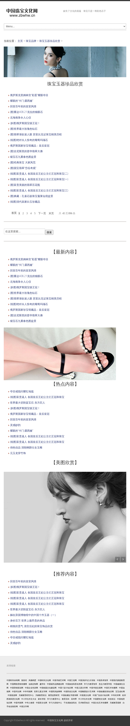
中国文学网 (24, 706)
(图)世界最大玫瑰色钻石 (23, 128)
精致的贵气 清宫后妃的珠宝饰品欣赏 (31, 626)
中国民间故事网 (55, 691)
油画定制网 (33, 684)
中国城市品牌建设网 (55, 684)
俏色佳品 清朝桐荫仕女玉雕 (26, 447)
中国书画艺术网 (59, 680)
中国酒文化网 (85, 695)
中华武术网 (115, 695)
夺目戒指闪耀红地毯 (22, 391)
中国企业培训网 (31, 687)
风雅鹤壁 (32, 680)
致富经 (24, 680)
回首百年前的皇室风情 (23, 106)
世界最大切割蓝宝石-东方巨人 (27, 402)
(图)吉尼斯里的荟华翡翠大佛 (26, 151)
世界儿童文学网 (40, 691)
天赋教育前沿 (41, 695)
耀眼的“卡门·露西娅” (21, 100)
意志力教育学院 (105, 684)
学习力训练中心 (55, 702)
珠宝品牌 (31, 41)
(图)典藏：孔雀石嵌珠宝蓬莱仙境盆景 (31, 196)
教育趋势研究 (53, 695)
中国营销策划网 (16, 687)
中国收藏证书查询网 (69, 695)
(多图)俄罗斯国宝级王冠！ (25, 123)
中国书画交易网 (96, 687)
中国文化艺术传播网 (99, 702)
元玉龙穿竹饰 (18, 453)
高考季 (74, 699)
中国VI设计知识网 (65, 687)
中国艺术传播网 (110, 687)
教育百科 (65, 699)
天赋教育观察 (115, 702)
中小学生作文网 (84, 699)
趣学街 (42, 684)
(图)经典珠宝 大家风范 (23, 162)
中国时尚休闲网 (13, 680)
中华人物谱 (29, 702)
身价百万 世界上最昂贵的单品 (27, 620)
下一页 (42, 213)
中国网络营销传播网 (18, 684)
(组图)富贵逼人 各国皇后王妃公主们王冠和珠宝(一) (39, 179)
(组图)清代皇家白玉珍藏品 (25, 201)
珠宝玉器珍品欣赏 (49, 41)
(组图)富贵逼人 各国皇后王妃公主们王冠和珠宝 (37, 397)
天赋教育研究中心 (26, 695)
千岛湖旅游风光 (70, 702)
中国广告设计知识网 (101, 695)
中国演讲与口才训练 (86, 680)
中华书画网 (27, 691)
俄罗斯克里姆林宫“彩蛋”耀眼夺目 (29, 95)
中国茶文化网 (41, 702)
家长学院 (41, 699)
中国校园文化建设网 (48, 687)
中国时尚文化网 (44, 680)
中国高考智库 (102, 680)
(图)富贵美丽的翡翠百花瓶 (25, 185)
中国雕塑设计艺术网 (86, 691)
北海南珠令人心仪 (20, 117)
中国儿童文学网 (81, 687)
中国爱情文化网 (99, 699)
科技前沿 (111, 699)
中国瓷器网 (12, 695)
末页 (51, 213)
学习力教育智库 (90, 684)
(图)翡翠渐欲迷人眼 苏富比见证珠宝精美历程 (36, 134)
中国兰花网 (72, 680)
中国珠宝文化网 (55, 720)
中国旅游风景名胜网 (73, 684)
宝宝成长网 (120, 691)
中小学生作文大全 (28, 699)
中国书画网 (18, 702)
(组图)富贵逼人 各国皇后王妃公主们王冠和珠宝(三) (39, 190)
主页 (20, 41)
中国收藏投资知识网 (105, 691)
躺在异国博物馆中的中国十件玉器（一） (33, 615)
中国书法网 (16, 691)
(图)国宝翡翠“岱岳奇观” (23, 168)
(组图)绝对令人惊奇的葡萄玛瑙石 (29, 140)
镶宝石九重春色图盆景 (23, 157)
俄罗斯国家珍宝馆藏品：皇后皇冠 (29, 145)
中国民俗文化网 (70, 691)
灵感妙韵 (15, 425)
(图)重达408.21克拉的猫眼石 (26, 112)
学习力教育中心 (53, 699)
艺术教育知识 (84, 702)
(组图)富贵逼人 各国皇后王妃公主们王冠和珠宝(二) (39, 173)
